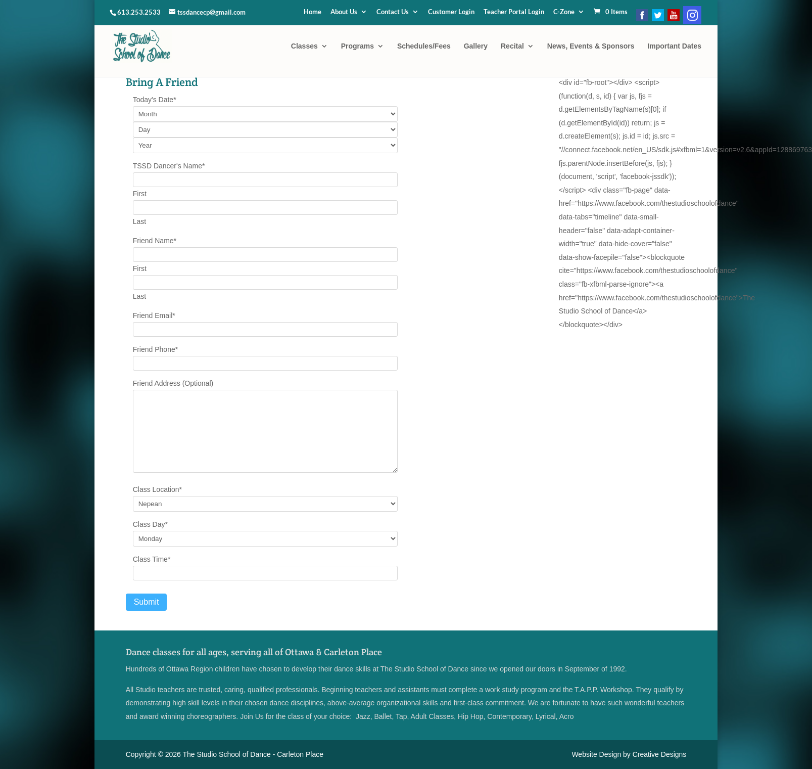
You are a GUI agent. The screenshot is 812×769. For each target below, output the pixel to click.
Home (312, 12)
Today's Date (154, 100)
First (140, 194)
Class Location (157, 489)
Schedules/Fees (424, 46)
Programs (357, 46)
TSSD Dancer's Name (169, 166)
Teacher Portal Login (514, 12)
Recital (512, 46)
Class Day (150, 524)
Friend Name (154, 241)
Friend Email (154, 315)
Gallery (476, 46)
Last (139, 221)
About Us (343, 12)
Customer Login (451, 12)
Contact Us (392, 12)
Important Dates (674, 46)
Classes (304, 46)
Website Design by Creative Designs (628, 754)
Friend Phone (155, 349)
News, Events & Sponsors (591, 46)
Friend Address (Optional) (173, 383)
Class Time (152, 559)
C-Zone (564, 12)
